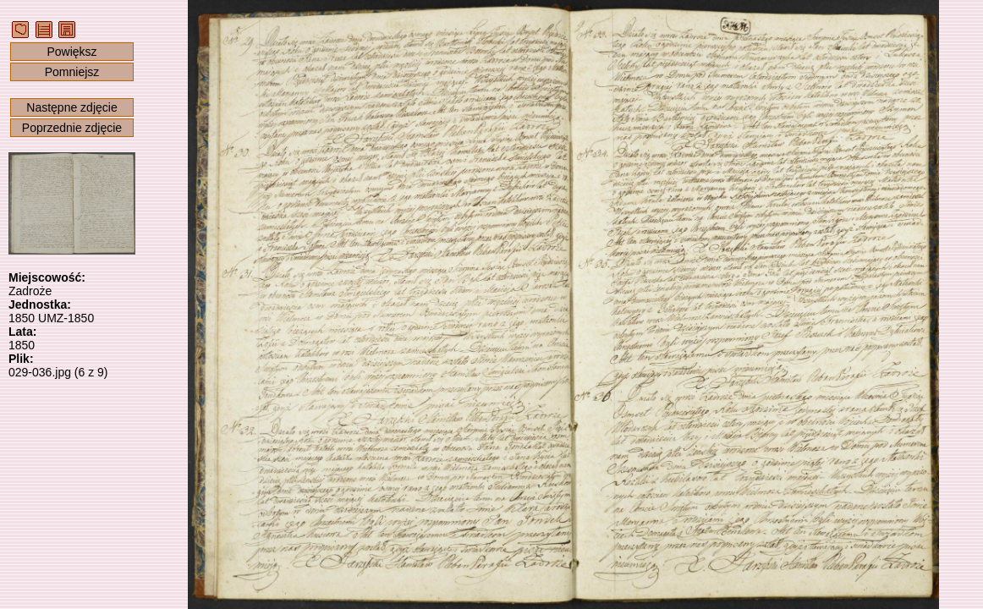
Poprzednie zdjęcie (72, 127)
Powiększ (71, 51)
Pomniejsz (72, 72)
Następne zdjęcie (71, 107)
